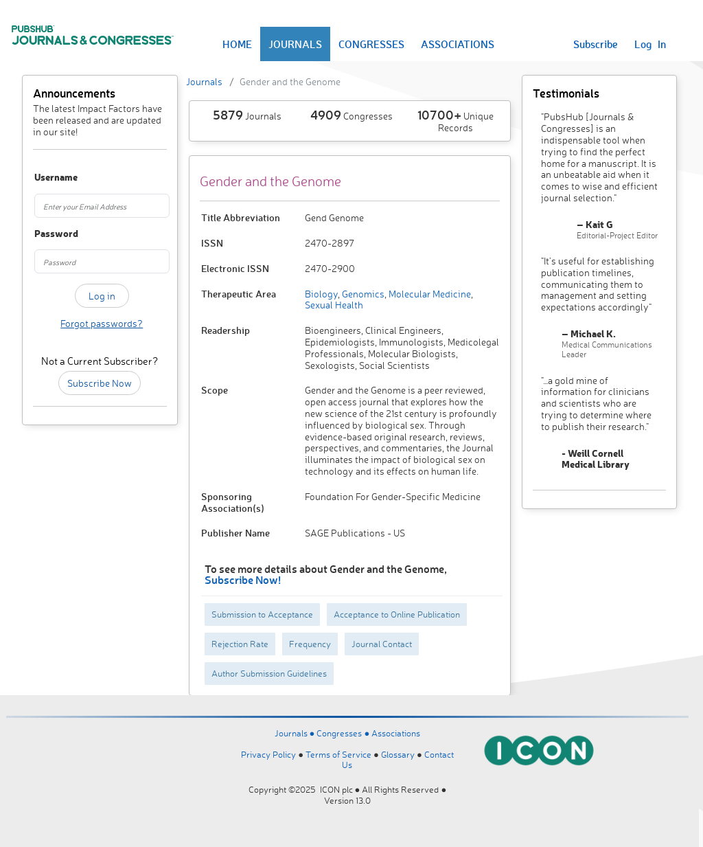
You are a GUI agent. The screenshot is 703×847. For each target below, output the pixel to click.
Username (43, 177)
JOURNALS (295, 44)
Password (43, 234)
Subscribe (595, 44)
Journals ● (296, 732)
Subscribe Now (99, 383)
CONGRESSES (371, 44)
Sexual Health (334, 304)
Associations (395, 732)
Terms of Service (338, 754)
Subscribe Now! (243, 579)
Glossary (398, 754)
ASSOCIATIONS (457, 44)
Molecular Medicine (429, 294)
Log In (650, 44)
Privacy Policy (268, 754)
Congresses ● (343, 732)
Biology (321, 294)
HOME (237, 44)
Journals (204, 81)
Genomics (362, 294)
